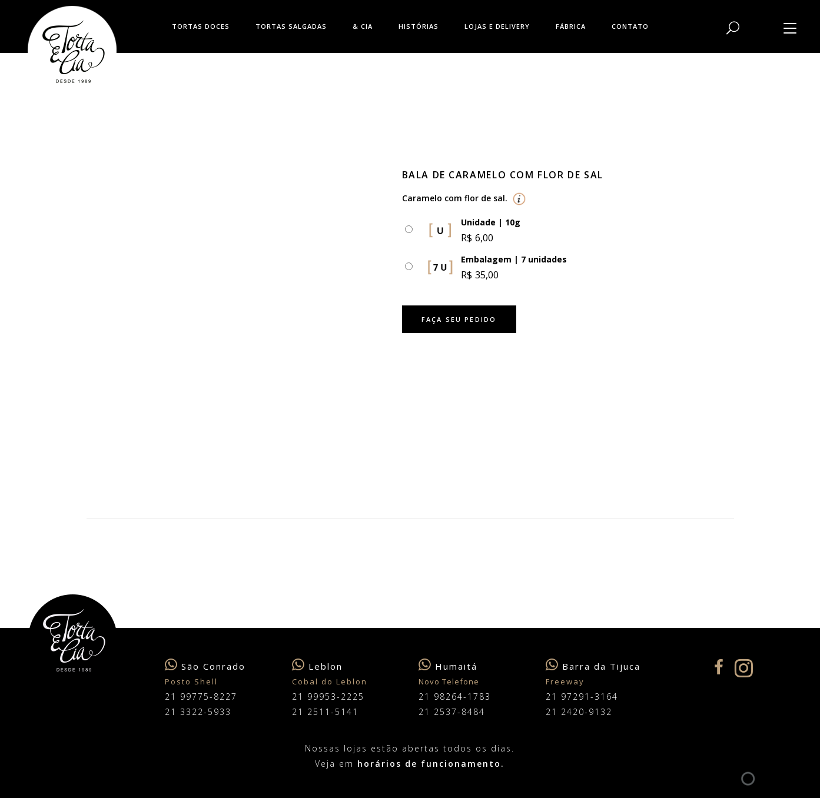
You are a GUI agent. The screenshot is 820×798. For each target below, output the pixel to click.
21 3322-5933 (198, 711)
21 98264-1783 (455, 696)
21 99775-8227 (201, 696)
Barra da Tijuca (601, 666)
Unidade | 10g (490, 222)
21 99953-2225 (328, 696)
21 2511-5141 (325, 711)
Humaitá (456, 666)
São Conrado (213, 666)
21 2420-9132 (579, 711)
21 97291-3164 (582, 696)
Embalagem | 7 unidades (514, 259)
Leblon (325, 666)
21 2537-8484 (452, 711)
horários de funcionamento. (430, 763)
